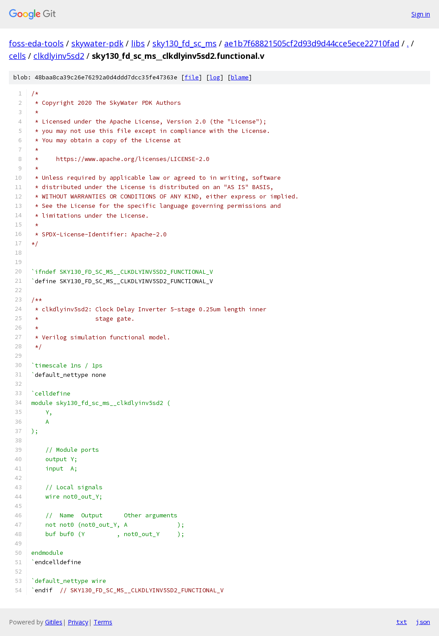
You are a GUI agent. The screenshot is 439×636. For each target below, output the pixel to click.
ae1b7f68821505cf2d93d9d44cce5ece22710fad (311, 43)
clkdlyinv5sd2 (58, 55)
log (214, 77)
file (192, 77)
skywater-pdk (97, 43)
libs (138, 43)
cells (17, 55)
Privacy (78, 622)
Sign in (420, 14)
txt (401, 622)
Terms (103, 622)
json (423, 622)
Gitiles (53, 622)
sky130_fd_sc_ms (184, 43)
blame (240, 77)
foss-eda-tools (36, 43)
